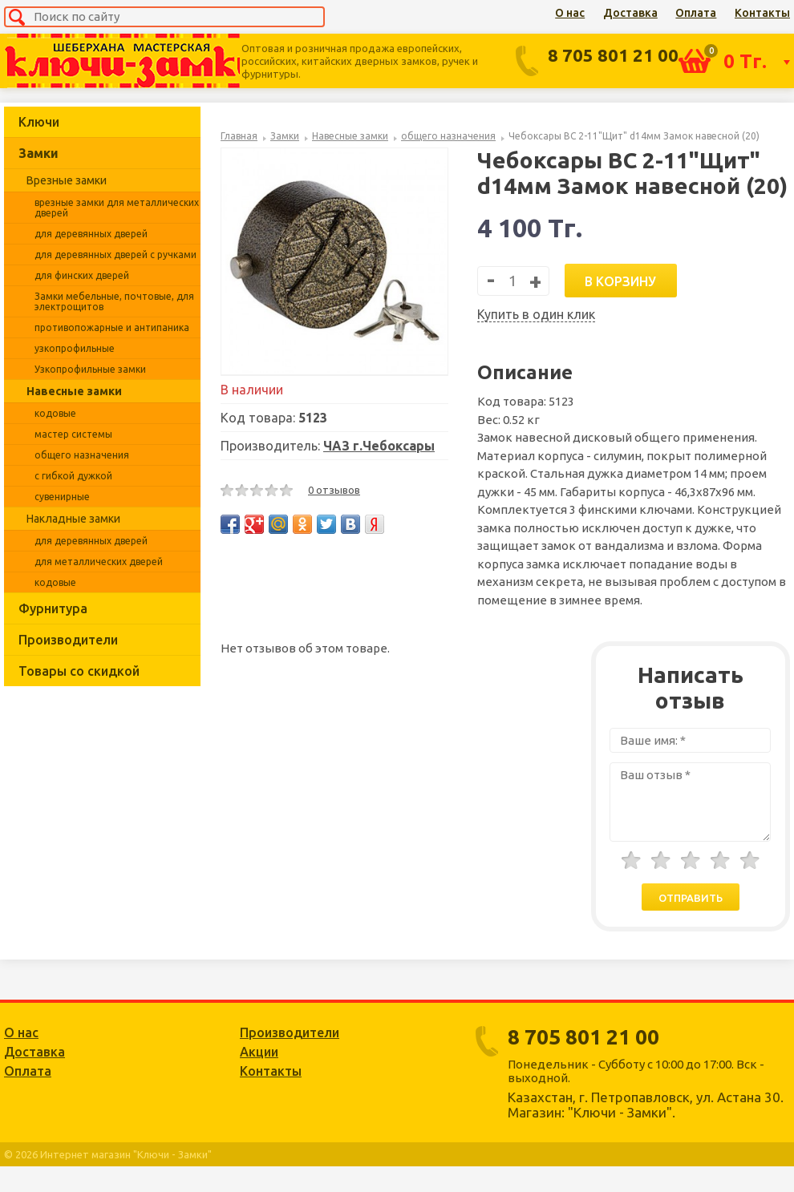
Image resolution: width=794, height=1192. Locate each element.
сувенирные (62, 496)
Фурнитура (52, 608)
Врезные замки (66, 180)
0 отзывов (334, 489)
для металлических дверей (98, 561)
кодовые (55, 413)
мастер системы (73, 434)
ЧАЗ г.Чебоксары (379, 445)
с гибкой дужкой (73, 476)
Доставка (630, 12)
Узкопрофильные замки (90, 369)
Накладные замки (73, 518)
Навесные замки (74, 391)
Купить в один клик (536, 314)
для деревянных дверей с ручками (115, 254)
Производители (68, 639)
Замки (38, 153)
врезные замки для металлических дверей (116, 207)
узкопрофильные (74, 348)
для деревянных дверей (91, 233)
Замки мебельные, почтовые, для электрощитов (114, 301)
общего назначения (81, 455)
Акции (259, 1052)
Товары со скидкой (79, 671)
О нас (570, 12)
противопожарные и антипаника (111, 327)
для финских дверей (81, 275)
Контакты (762, 12)
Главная (239, 136)
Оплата (695, 12)
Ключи (38, 122)
